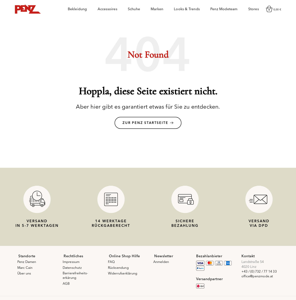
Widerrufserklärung (124, 275)
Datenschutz (73, 269)
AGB (67, 285)
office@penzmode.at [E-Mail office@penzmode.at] (257, 278)
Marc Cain (26, 269)
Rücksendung (119, 269)
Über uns (25, 275)
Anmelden (162, 263)
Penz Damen (28, 263)
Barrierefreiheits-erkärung (77, 277)
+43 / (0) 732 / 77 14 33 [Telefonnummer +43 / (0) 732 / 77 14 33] (259, 273)
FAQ (112, 263)
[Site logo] (28, 9)
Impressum (72, 263)
